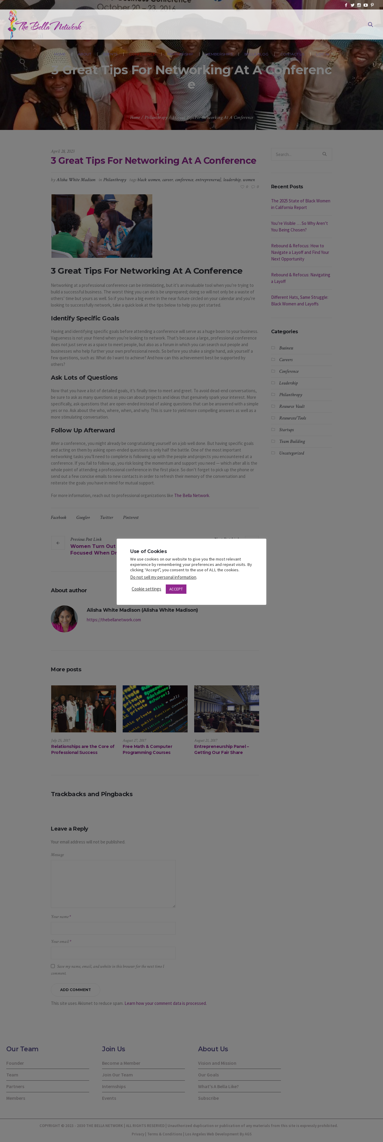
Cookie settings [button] (146, 589)
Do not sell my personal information (163, 577)
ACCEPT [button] (176, 589)
